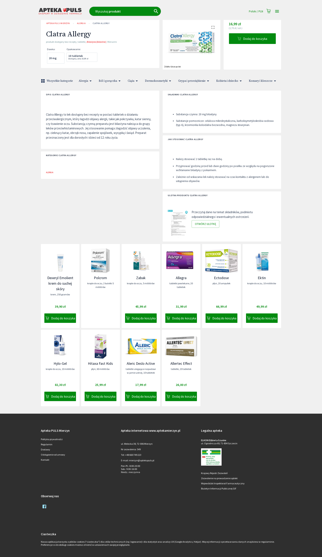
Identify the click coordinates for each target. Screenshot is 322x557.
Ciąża (133, 81)
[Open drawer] (277, 11)
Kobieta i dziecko (230, 81)
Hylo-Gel (60, 363)
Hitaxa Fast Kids (100, 363)
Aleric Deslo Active (141, 363)
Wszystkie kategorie (57, 81)
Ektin (262, 277)
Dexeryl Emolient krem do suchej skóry (60, 283)
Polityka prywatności (52, 439)
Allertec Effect (181, 363)
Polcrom (100, 277)
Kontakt (45, 459)
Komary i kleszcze (263, 81)
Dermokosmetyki (159, 81)
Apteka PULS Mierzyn (58, 23)
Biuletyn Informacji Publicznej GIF (218, 488)
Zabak (141, 277)
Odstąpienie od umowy (53, 454)
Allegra (181, 277)
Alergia (81, 23)
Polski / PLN (256, 11)
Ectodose (221, 277)
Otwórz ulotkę (205, 224)
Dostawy (45, 449)
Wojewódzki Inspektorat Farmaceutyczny (223, 483)
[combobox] (143, 11)
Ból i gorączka (110, 81)
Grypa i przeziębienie (194, 81)
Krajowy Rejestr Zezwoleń (214, 473)
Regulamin (46, 444)
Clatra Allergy (101, 23)
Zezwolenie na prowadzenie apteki (219, 478)
